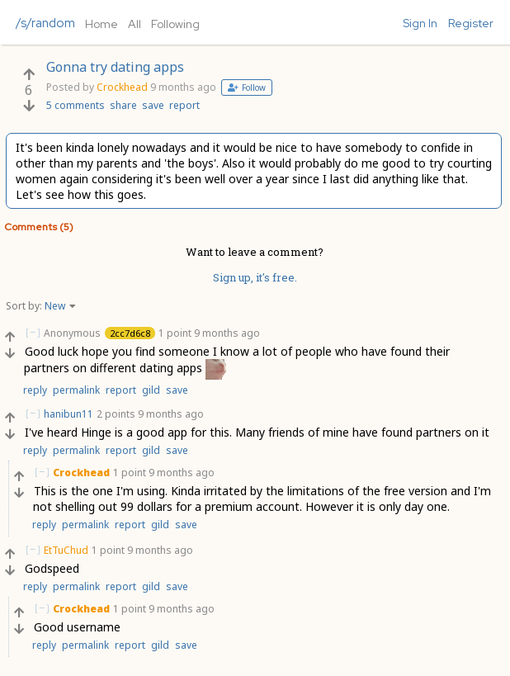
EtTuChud (66, 550)
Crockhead (122, 87)
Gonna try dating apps (115, 67)
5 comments (75, 105)
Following (175, 24)
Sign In (420, 23)
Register (470, 23)
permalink (76, 390)
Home (101, 24)
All (134, 24)
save (153, 105)
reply (35, 390)
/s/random (45, 23)
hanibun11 (68, 414)
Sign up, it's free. (255, 277)
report (184, 105)
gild (151, 390)
